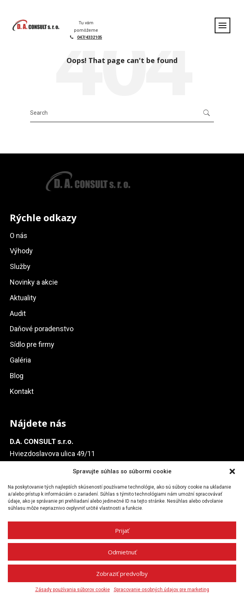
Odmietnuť (122, 552)
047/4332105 (89, 37)
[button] (232, 471)
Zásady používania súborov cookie (72, 589)
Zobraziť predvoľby (122, 573)
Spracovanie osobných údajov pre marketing (161, 589)
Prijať (122, 530)
